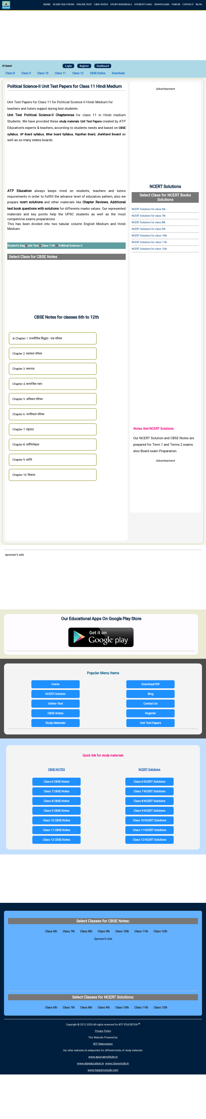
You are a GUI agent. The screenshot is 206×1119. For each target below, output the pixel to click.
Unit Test (33, 245)
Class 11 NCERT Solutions (149, 830)
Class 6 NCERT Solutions (149, 781)
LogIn (68, 66)
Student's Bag (16, 245)
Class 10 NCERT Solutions (149, 820)
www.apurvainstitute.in (103, 1057)
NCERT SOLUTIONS (63, 4)
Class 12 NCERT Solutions (149, 839)
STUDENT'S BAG (143, 4)
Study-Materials (55, 723)
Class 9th (104, 931)
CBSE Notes (97, 73)
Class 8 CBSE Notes (56, 801)
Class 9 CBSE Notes (56, 810)
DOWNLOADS (161, 4)
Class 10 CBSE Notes (56, 820)
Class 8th (86, 931)
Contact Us (150, 703)
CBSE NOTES (101, 4)
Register (84, 66)
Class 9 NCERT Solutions (149, 810)
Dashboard (103, 66)
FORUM (176, 4)
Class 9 (26, 73)
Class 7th (69, 931)
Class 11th (48, 245)
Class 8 (10, 73)
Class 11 (60, 73)
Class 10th (122, 931)
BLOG (199, 4)
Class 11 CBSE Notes (56, 830)
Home (55, 684)
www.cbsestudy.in (117, 1063)
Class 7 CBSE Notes (56, 791)
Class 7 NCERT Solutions (149, 791)
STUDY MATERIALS (121, 4)
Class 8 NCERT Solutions (149, 801)
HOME (47, 4)
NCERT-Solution (55, 694)
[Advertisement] (103, 34)
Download (118, 73)
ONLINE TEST (84, 4)
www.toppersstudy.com (103, 1070)
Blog (150, 694)
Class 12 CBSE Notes (56, 839)
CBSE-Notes (55, 713)
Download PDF (150, 684)
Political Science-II (70, 245)
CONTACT (188, 4)
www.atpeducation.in (90, 1063)
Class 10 (42, 73)
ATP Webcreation (103, 1043)
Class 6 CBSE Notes (56, 781)
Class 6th (51, 931)
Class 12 (77, 73)
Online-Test (55, 703)
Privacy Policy (103, 1031)
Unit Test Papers (150, 723)
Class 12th (160, 931)
